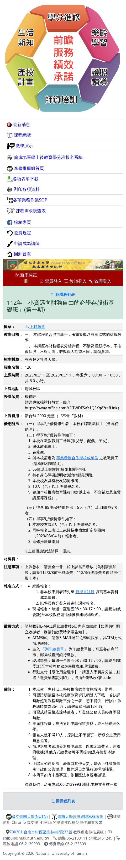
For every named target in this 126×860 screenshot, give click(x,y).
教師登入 (75, 281)
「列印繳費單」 (54, 649)
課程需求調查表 (26, 211)
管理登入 (100, 281)
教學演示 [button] (20, 146)
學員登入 (50, 281)
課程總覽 (19, 135)
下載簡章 (35, 326)
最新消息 (18, 124)
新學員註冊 (26, 278)
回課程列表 (63, 294)
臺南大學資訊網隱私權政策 (80, 816)
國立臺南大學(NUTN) (30, 816)
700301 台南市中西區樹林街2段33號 (41, 832)
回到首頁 (19, 254)
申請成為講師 (23, 243)
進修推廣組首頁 (25, 168)
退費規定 (19, 233)
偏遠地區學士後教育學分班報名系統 (45, 157)
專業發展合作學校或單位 (77, 457)
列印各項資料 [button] (23, 189)
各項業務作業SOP (27, 200)
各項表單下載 (22, 179)
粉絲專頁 (19, 222)
